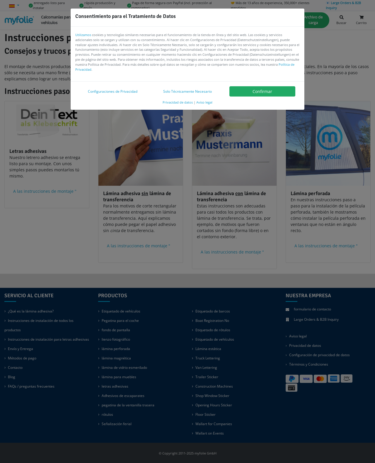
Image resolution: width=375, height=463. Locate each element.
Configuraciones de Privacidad (112, 91)
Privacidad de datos (178, 102)
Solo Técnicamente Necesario (187, 91)
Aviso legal (204, 102)
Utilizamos (83, 35)
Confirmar (262, 91)
